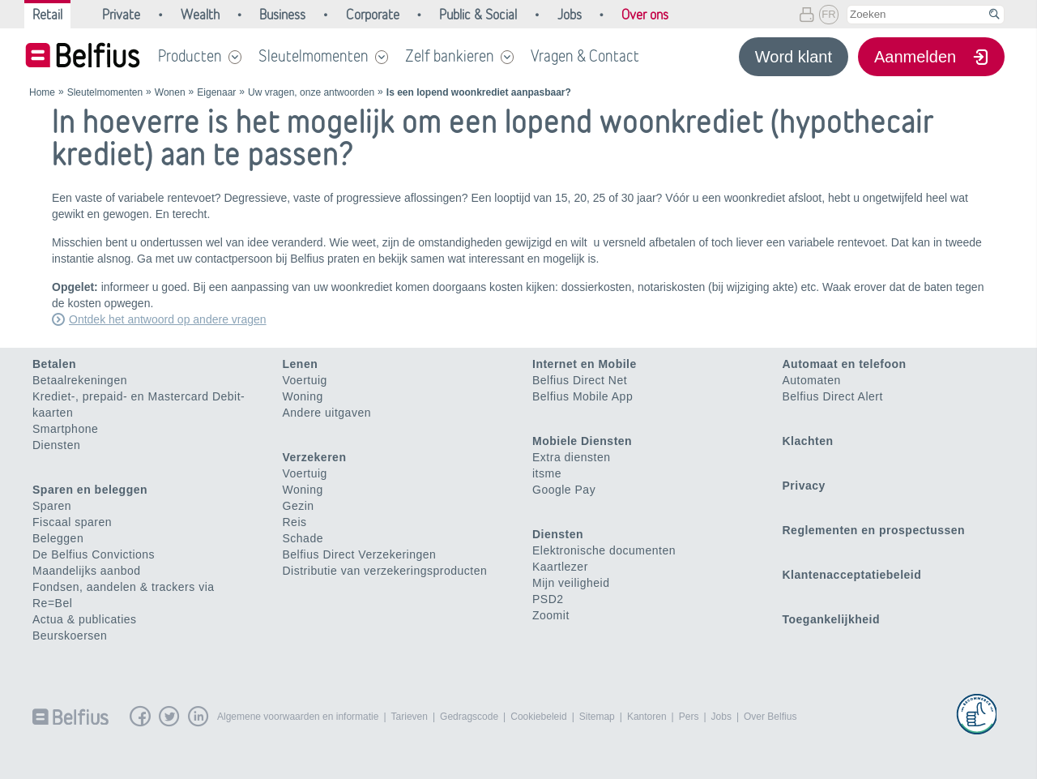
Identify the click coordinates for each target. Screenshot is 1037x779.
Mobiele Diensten (582, 440)
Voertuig (305, 380)
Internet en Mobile (584, 363)
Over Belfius (770, 716)
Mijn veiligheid (570, 582)
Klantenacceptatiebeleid (852, 574)
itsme (546, 473)
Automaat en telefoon (845, 363)
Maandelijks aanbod (86, 570)
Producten (190, 56)
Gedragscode (469, 716)
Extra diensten (571, 457)
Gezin (298, 505)
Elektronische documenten (604, 550)
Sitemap (597, 716)
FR (828, 14)
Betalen (54, 363)
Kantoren (647, 716)
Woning (303, 396)
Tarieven (409, 716)
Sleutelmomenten (313, 56)
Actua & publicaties (84, 619)
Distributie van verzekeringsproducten (385, 570)
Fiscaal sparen (72, 522)
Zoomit (551, 615)
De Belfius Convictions (93, 554)
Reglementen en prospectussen (874, 530)
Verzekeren (315, 457)
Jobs (721, 716)
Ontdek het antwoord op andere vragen (168, 319)
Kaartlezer (560, 566)
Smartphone (65, 428)
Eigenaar (216, 92)
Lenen (300, 363)
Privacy (804, 485)
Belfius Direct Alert (833, 396)
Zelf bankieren (449, 56)
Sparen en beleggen (89, 489)
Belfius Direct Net (579, 380)
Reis (295, 522)
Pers (689, 716)
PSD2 (548, 599)
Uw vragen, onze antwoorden (311, 92)
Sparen (51, 505)
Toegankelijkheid (832, 619)
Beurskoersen (69, 635)
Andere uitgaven (327, 412)
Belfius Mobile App (582, 396)
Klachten (808, 440)
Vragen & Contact (585, 56)
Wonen (170, 92)
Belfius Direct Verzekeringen (360, 554)
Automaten (812, 380)
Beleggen (57, 538)
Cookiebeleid (538, 716)
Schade (303, 538)
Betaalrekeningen (79, 380)
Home (42, 92)
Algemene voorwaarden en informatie (297, 716)
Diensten (56, 445)
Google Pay (563, 489)
